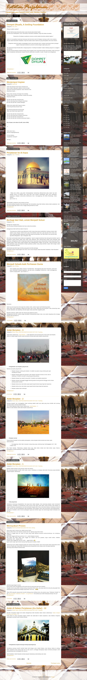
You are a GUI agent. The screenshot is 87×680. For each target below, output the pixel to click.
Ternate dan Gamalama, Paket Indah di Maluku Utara (75, 136)
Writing (16, 266)
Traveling (17, 154)
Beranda (16, 15)
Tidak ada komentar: (11, 72)
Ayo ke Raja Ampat (69, 43)
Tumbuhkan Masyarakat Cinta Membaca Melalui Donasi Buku (75, 171)
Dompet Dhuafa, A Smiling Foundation (25, 24)
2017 (66, 119)
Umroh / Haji (66, 83)
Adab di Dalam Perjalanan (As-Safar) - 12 (26, 608)
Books (13, 332)
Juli (67, 109)
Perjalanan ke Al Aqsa (17, 153)
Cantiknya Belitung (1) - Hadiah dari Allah (75, 204)
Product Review (67, 97)
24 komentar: (10, 320)
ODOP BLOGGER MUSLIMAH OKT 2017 (28, 332)
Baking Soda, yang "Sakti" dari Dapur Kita (75, 182)
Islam (16, 26)
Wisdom (65, 95)
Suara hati (14, 84)
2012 (66, 127)
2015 (66, 123)
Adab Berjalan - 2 (23, 334)
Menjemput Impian (16, 82)
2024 (66, 107)
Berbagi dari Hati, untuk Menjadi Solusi (26, 220)
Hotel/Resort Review (68, 93)
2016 (66, 121)
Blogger (52, 676)
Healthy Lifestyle (67, 88)
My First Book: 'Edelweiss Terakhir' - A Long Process (21, 593)
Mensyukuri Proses (16, 526)
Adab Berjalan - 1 (34, 406)
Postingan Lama (55, 663)
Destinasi (9, 15)
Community (66, 90)
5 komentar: (9, 598)
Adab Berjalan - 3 (15, 330)
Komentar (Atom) (36, 667)
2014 (66, 125)
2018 (66, 117)
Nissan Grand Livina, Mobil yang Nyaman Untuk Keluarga (75, 225)
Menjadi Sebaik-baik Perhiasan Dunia (25, 264)
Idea (13, 26)
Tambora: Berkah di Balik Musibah (74, 159)
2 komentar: (9, 394)
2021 (66, 115)
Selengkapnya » (10, 69)
